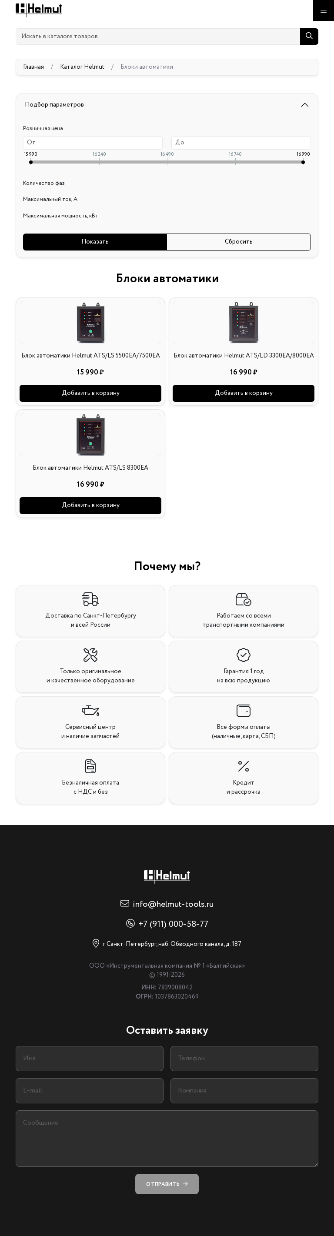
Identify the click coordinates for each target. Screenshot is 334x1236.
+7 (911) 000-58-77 (173, 924)
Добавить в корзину (91, 393)
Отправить (166, 1184)
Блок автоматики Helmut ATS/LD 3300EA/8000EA (244, 355)
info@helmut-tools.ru (173, 904)
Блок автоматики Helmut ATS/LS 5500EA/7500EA (90, 355)
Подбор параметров (54, 104)
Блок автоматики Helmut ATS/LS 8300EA (90, 468)
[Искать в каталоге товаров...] (158, 36)
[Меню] (323, 10)
